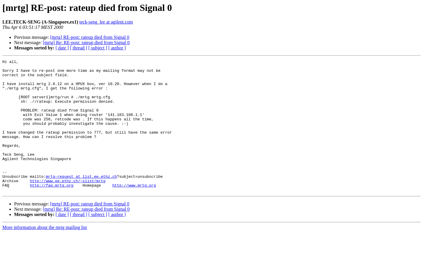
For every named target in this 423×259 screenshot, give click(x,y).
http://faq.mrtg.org (51, 210)
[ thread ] (78, 47)
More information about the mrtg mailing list (44, 253)
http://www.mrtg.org (134, 210)
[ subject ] (97, 47)
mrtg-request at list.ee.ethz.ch (81, 200)
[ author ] (117, 47)
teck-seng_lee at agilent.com (106, 21)
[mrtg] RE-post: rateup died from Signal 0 (89, 37)
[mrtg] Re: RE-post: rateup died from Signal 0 (86, 42)
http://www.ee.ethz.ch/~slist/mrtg (67, 205)
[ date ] (62, 47)
